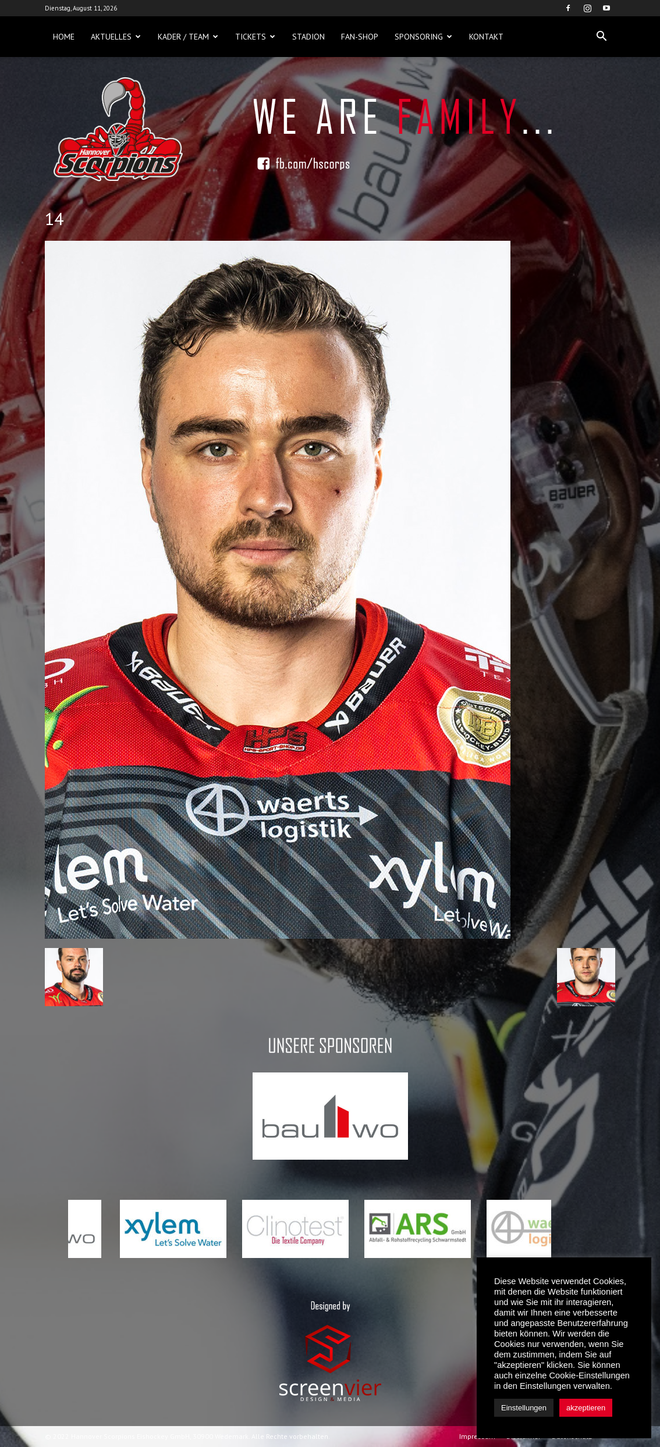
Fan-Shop (359, 36)
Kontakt (486, 36)
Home (63, 36)
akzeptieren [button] (585, 1407)
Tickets (255, 36)
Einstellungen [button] (524, 1407)
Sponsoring (423, 36)
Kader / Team (188, 36)
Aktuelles (116, 36)
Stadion (308, 36)
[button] (601, 37)
